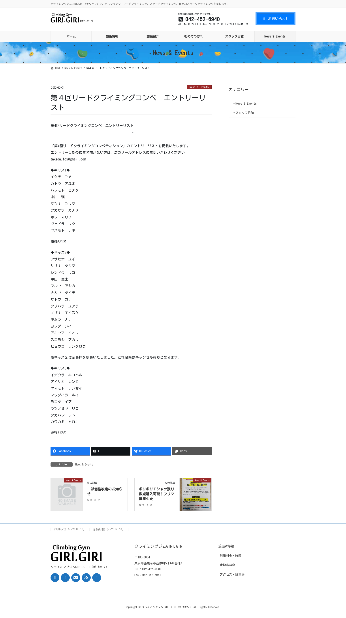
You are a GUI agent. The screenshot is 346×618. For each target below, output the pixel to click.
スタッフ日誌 (244, 112)
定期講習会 (227, 565)
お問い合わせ (275, 19)
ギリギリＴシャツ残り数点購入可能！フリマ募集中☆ (156, 494)
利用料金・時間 (230, 555)
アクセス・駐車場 (232, 574)
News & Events (199, 87)
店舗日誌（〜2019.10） (109, 529)
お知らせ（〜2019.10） (70, 529)
